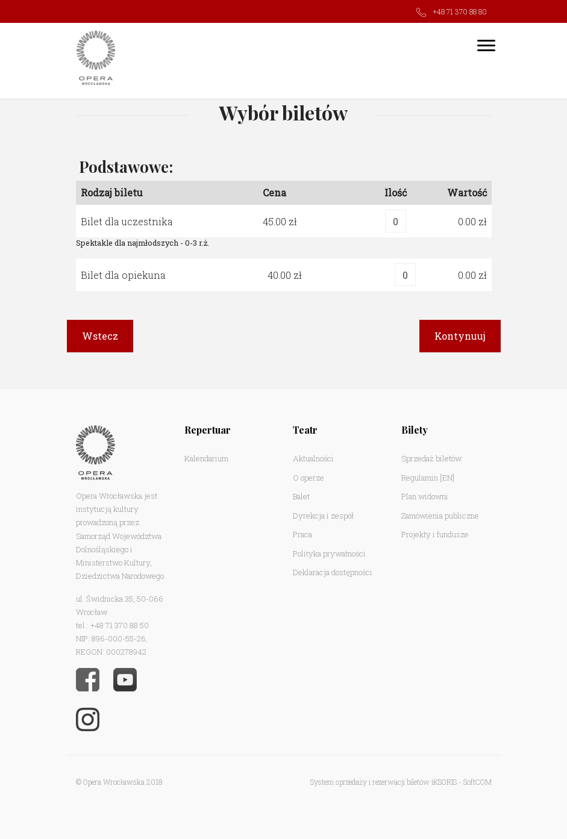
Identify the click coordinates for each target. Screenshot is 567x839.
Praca (302, 534)
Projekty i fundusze (435, 534)
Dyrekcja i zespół (323, 515)
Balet (301, 496)
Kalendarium (206, 458)
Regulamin (419, 477)
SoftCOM (477, 782)
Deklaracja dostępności (332, 572)
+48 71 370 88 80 (460, 11)
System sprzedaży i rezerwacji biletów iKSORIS (383, 782)
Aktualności (313, 458)
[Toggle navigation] (486, 45)
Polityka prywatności (329, 553)
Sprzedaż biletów (431, 458)
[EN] (447, 477)
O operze (308, 477)
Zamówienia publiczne (440, 515)
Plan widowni (424, 496)
